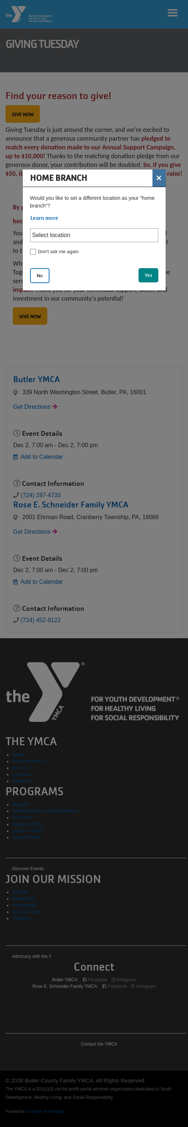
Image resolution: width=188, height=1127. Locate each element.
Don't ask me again (58, 251)
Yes (148, 275)
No (40, 276)
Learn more (44, 218)
